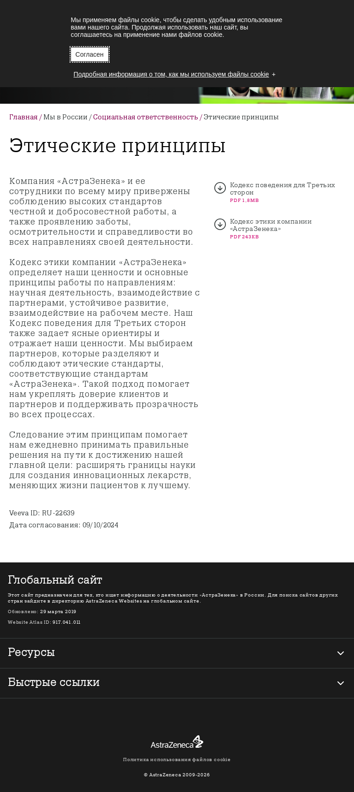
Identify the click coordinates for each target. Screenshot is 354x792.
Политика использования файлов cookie (177, 759)
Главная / (26, 117)
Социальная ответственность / (148, 117)
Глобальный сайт (55, 580)
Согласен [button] (90, 54)
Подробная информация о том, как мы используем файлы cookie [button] (171, 74)
